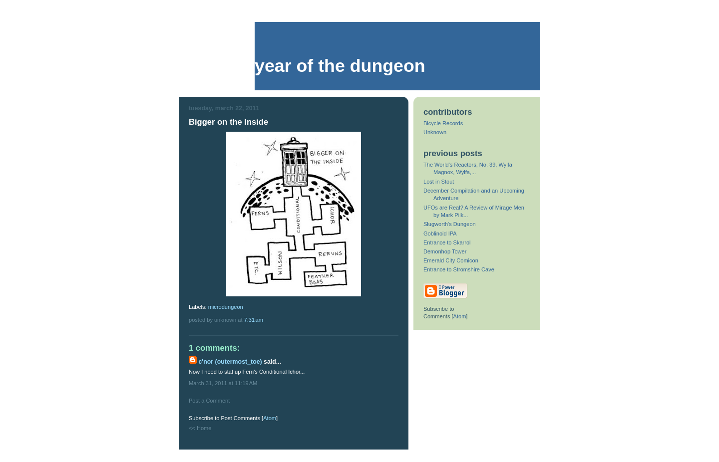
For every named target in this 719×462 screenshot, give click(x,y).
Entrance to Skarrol (447, 242)
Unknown (434, 132)
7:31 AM (253, 320)
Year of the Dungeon (340, 66)
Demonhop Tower (444, 251)
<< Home (200, 428)
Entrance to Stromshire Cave (458, 269)
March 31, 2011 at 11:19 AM (223, 383)
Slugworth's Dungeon (449, 224)
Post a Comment (209, 401)
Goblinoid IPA (440, 233)
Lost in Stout (438, 182)
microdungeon (225, 307)
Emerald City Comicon (450, 260)
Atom (269, 418)
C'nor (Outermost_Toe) (230, 361)
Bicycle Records (443, 123)
